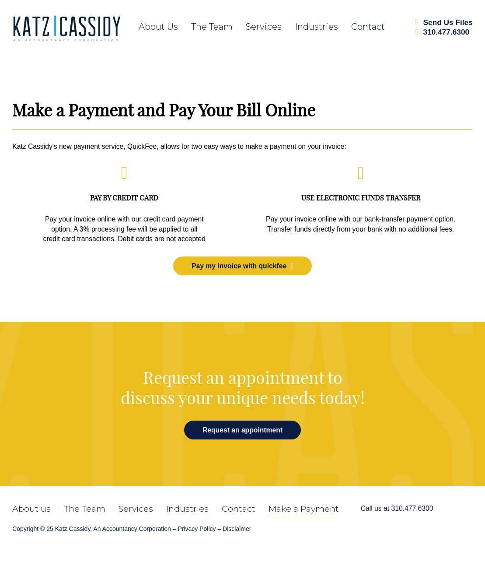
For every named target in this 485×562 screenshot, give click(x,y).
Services (264, 27)
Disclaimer (237, 528)
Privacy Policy (197, 528)
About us (158, 27)
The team (212, 27)
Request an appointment (242, 430)
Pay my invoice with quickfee (242, 266)
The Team (84, 509)
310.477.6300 (412, 508)
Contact (368, 27)
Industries (316, 27)
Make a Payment (304, 509)
